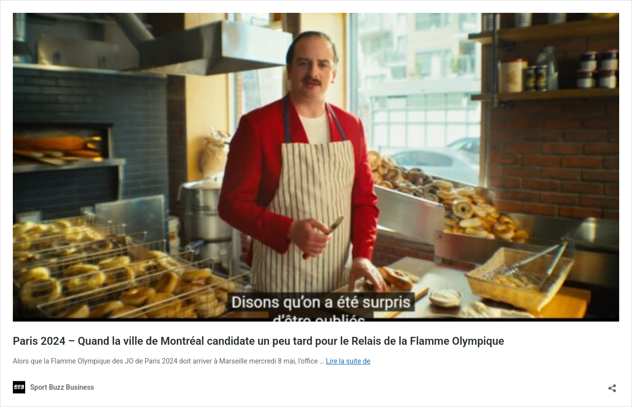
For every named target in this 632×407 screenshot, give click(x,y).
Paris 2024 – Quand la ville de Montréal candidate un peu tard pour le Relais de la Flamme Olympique (258, 341)
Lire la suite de (348, 361)
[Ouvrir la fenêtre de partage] (612, 385)
